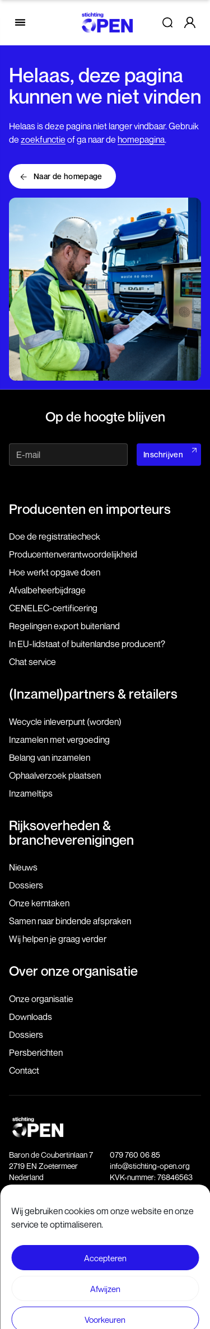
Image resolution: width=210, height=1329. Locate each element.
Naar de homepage (68, 176)
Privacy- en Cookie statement (105, 1265)
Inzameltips (31, 793)
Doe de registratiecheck (54, 536)
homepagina (141, 139)
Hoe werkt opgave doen (54, 572)
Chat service (32, 661)
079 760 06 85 (135, 1154)
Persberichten (36, 1052)
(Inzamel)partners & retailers (93, 693)
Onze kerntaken (39, 903)
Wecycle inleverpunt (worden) (65, 721)
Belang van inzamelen (49, 757)
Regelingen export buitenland (64, 625)
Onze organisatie (41, 998)
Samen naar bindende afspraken (70, 920)
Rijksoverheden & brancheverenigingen (71, 832)
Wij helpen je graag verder (57, 938)
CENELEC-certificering (53, 608)
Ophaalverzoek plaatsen (55, 775)
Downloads (30, 1016)
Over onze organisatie (73, 971)
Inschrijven (163, 454)
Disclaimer (105, 1224)
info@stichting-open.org (150, 1166)
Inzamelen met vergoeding (59, 739)
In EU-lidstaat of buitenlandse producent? (87, 643)
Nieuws (23, 867)
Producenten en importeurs (90, 509)
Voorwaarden (105, 1245)
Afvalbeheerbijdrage (47, 590)
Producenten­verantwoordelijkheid (73, 554)
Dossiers (26, 885)
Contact (24, 1070)
